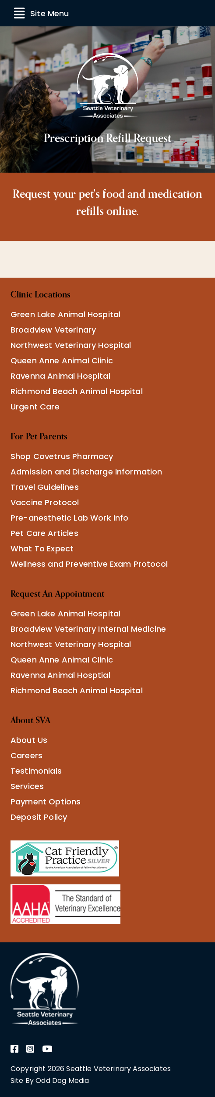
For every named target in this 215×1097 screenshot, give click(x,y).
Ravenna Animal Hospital (60, 375)
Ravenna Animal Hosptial (60, 675)
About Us (29, 740)
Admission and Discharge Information (86, 471)
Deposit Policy (39, 816)
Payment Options (46, 801)
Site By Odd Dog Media (50, 1080)
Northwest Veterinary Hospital (71, 345)
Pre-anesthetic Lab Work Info (69, 517)
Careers (26, 755)
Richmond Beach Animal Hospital (77, 391)
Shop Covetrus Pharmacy (62, 456)
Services (27, 786)
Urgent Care (35, 406)
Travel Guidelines (45, 487)
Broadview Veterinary (53, 329)
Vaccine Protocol (45, 502)
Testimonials (36, 770)
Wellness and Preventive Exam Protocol (89, 563)
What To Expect (42, 548)
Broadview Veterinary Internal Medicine (88, 628)
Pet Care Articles (44, 533)
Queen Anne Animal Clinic (62, 360)
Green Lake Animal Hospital (65, 314)
